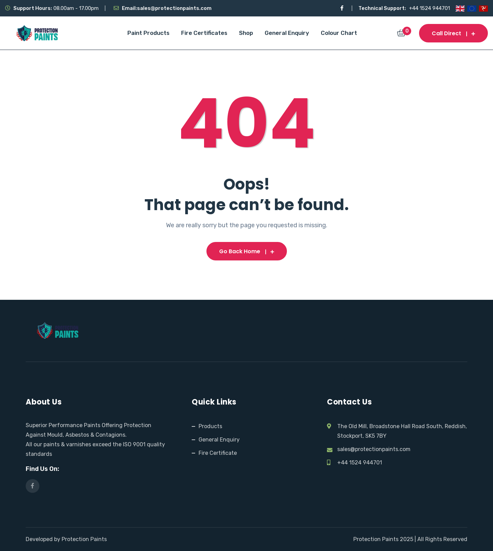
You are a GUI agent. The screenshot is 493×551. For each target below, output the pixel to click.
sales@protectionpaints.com (174, 8)
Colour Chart (339, 32)
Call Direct (453, 33)
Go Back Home (246, 251)
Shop (246, 32)
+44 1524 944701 (429, 8)
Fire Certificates (204, 32)
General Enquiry (287, 32)
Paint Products (148, 32)
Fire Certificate (218, 453)
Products (210, 426)
